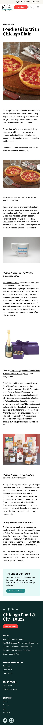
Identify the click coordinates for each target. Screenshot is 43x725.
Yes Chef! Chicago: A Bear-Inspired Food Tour (20, 643)
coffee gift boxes (20, 300)
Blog (4, 709)
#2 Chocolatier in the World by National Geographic (21, 391)
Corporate (7, 666)
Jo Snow (26, 499)
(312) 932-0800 (24, 2)
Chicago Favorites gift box (26, 487)
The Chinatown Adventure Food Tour (17, 650)
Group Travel (7, 686)
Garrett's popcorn (28, 216)
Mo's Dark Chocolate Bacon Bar (15, 401)
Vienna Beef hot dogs (11, 216)
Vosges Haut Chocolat (12, 376)
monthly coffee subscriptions (20, 285)
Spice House (8, 502)
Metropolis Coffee (29, 496)
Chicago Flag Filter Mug (20, 273)
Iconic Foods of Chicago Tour (14, 639)
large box (10, 493)
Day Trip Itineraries (10, 689)
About (5, 702)
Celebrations (7, 673)
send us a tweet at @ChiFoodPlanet (21, 559)
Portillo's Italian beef (11, 219)
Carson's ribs (8, 221)
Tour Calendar (20, 7)
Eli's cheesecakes (27, 219)
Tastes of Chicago (10, 200)
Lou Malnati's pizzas (18, 213)
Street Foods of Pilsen (11, 654)
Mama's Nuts (26, 505)
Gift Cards (35, 2)
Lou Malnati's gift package (21, 197)
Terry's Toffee (15, 496)
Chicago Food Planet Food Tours (18, 522)
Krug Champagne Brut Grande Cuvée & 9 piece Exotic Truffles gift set (21, 372)
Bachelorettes (8, 670)
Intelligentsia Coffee (11, 276)
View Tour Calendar (16, 591)
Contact (6, 705)
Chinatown (28, 533)
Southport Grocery (18, 477)
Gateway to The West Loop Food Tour (17, 647)
